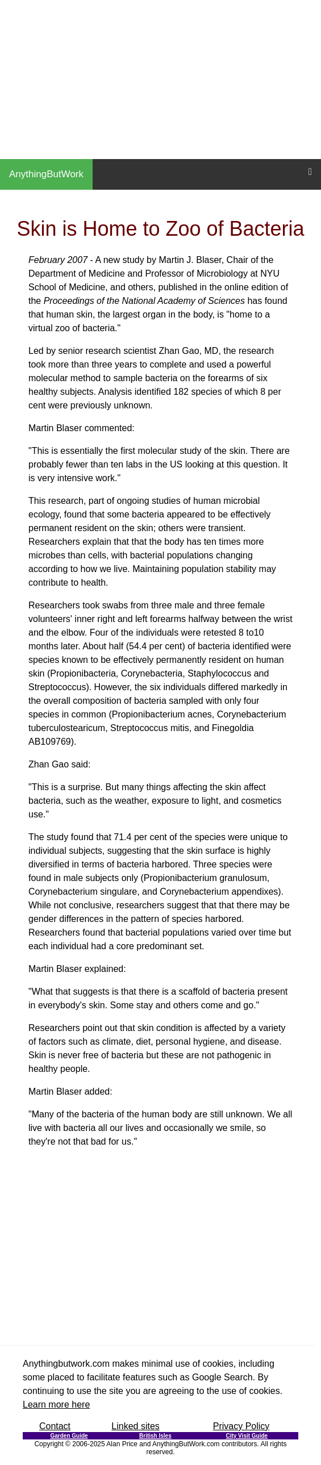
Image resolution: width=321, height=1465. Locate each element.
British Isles (155, 1436)
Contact (54, 1426)
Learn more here (56, 1404)
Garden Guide (68, 1436)
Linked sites (135, 1426)
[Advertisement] (160, 79)
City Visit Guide (247, 1436)
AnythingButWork (46, 174)
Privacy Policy (241, 1426)
